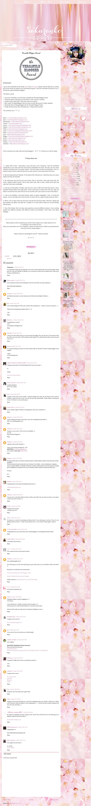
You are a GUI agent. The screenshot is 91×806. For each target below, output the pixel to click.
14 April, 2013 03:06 (17, 458)
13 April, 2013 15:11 (17, 333)
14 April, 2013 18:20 (15, 587)
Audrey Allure (10, 539)
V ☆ (8, 587)
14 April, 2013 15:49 (16, 549)
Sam (8, 394)
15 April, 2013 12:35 (22, 727)
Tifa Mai (9, 333)
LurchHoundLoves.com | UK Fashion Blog (27, 579)
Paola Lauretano (11, 382)
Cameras (74, 172)
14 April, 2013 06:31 (16, 506)
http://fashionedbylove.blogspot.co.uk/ (20, 127)
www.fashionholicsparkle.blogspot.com (20, 125)
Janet (8, 699)
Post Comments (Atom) (15, 803)
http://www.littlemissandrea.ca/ (18, 142)
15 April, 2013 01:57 (22, 639)
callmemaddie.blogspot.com (14, 487)
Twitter (9, 681)
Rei (8, 303)
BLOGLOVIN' (24, 451)
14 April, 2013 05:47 (18, 494)
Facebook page (19, 650)
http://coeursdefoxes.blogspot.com (18, 132)
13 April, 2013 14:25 (14, 303)
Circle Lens (74, 174)
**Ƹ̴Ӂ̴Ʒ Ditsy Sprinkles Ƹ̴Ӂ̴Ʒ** (15, 712)
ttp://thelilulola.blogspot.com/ (16, 134)
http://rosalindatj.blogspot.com (14, 622)
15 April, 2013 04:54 (18, 671)
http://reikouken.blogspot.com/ (20, 121)
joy (8, 630)
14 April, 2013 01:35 (18, 428)
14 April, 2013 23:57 (14, 630)
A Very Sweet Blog (11, 529)
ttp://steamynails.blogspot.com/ (20, 143)
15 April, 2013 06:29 (15, 699)
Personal (9, 258)
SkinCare (74, 184)
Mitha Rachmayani (12, 727)
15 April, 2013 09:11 (28, 712)
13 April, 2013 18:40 (15, 394)
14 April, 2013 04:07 (16, 481)
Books (74, 168)
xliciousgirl (35, 86)
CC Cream (74, 170)
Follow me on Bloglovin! (42, 650)
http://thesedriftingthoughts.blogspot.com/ (21, 136)
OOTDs (74, 182)
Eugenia (9, 458)
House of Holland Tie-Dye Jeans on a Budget (18, 576)
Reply (8, 275)
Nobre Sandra (10, 280)
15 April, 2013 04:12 (18, 658)
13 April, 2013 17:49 (31, 362)
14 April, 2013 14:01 (22, 529)
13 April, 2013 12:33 (20, 280)
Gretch (9, 597)
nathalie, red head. (12, 639)
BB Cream (74, 165)
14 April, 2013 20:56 (16, 597)
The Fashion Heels (11, 676)
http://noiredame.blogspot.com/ (18, 118)
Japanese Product (74, 180)
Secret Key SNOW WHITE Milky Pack (70, 236)
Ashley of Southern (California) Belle (16, 362)
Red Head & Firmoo (12, 648)
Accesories (74, 163)
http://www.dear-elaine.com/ (17, 140)
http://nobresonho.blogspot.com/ (18, 129)
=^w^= (9, 549)
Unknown (9, 293)
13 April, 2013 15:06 (18, 320)
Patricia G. (10, 320)
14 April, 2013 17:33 (18, 558)
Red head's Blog (11, 650)
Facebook (9, 678)
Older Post (55, 800)
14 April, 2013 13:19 (15, 517)
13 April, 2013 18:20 (21, 382)
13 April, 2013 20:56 (18, 417)
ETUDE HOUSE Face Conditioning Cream (70, 215)
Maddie (9, 481)
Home (31, 800)
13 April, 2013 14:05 (18, 293)
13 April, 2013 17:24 (16, 346)
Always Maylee (11, 740)
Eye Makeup (74, 176)
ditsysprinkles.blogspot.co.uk (14, 719)
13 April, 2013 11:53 (19, 267)
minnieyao (9, 658)
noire (8, 517)
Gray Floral (71, 293)
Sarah (26, 86)
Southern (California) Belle (13, 375)
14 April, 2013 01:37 (18, 442)
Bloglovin (9, 680)
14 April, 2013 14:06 (20, 539)
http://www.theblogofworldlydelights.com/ (20, 131)
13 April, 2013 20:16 (19, 407)
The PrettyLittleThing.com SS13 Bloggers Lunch (19, 572)
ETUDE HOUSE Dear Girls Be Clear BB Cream (70, 277)
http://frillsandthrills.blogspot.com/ (17, 120)
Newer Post (7, 800)
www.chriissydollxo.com (20, 449)
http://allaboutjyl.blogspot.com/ (17, 138)
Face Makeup (74, 178)
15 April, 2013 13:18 (20, 740)
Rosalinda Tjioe (11, 616)
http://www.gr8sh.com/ (15, 123)
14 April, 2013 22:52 (21, 616)
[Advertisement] (12, 10)
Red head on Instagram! (29, 650)
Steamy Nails (10, 407)
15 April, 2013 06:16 (15, 689)
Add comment (7, 753)
